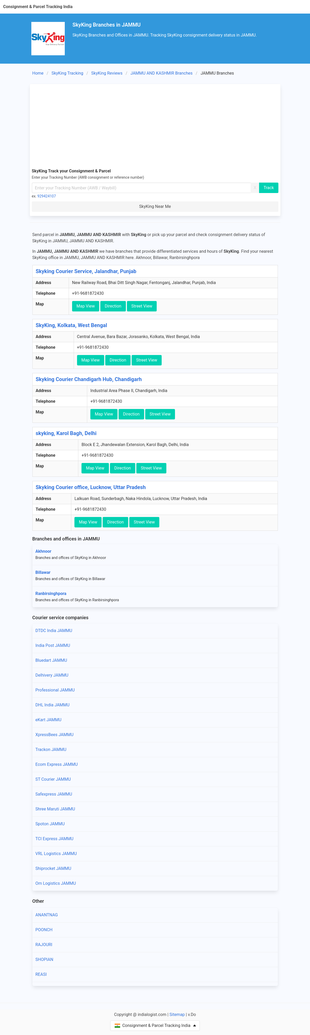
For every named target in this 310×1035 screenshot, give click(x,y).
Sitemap (177, 1014)
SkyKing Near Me (155, 206)
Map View (86, 306)
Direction (113, 306)
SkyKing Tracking (67, 73)
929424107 (46, 196)
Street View (142, 306)
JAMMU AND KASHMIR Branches (162, 73)
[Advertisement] (155, 125)
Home (38, 73)
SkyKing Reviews (106, 73)
